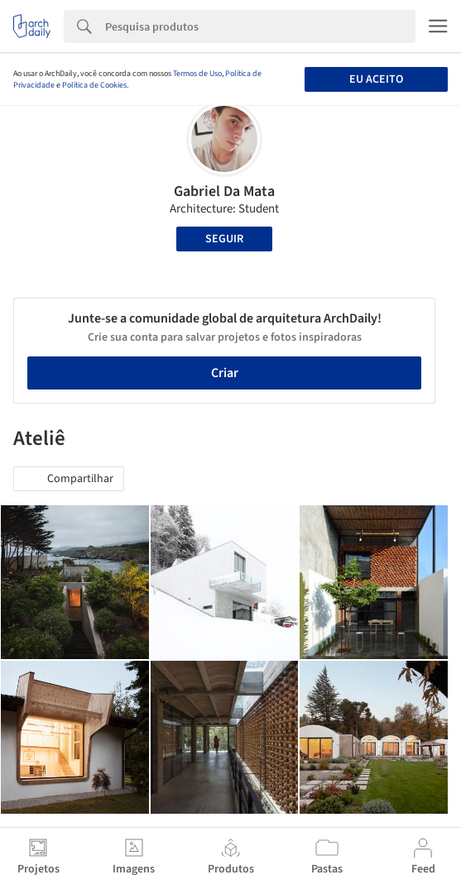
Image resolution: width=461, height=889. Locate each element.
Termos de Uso (197, 73)
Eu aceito (376, 79)
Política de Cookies (94, 85)
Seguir (224, 239)
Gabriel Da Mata (224, 191)
